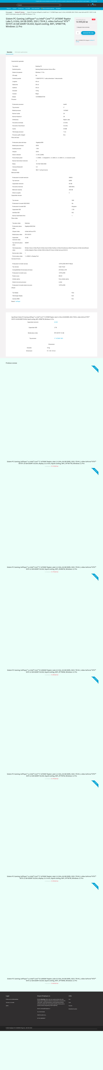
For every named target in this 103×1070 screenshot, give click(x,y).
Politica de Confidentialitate (12, 1038)
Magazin (9, 8)
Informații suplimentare (21, 91)
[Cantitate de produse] (78, 33)
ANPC (7, 1044)
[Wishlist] (88, 5)
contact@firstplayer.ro (45, 1047)
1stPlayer (17, 340)
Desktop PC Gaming (19, 12)
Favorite (70, 1044)
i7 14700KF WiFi (58, 377)
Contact (14, 8)
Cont (70, 1041)
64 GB (56, 361)
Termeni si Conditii (10, 1041)
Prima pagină (9, 12)
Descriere (9, 91)
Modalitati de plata (73, 1048)
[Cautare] (59, 5)
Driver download (35, 8)
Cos (69, 1038)
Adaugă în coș (88, 33)
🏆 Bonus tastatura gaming (47, 8)
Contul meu (21, 8)
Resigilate (58, 8)
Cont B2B (27, 8)
